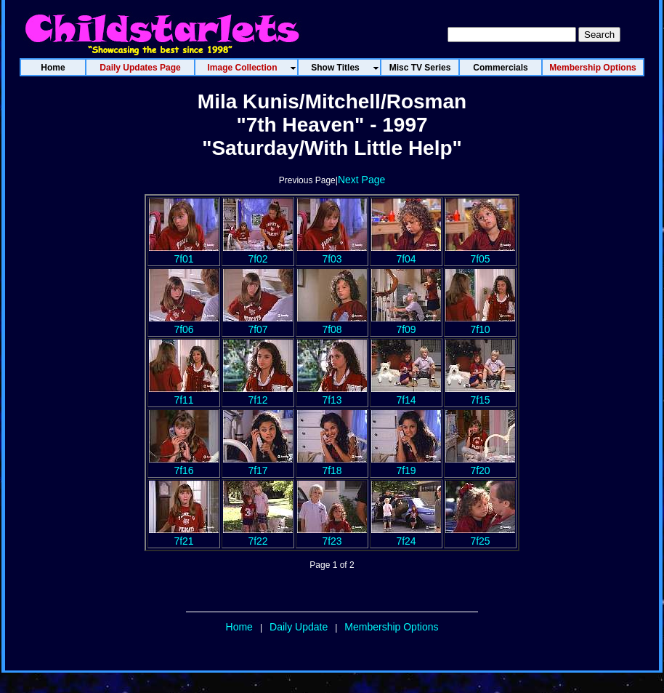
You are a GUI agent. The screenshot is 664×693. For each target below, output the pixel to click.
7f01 (184, 253)
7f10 (480, 323)
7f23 (332, 535)
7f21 (184, 535)
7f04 (406, 253)
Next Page (361, 179)
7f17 (258, 464)
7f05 (480, 253)
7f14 (406, 394)
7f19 (406, 464)
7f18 (332, 464)
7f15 (480, 394)
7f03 (332, 253)
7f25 (480, 535)
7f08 (332, 323)
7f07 (258, 323)
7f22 (258, 535)
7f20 (480, 464)
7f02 (258, 253)
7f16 (184, 464)
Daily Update (299, 627)
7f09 (406, 323)
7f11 (184, 394)
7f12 (258, 394)
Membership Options (391, 627)
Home (239, 627)
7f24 (406, 535)
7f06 (184, 323)
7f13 (332, 394)
